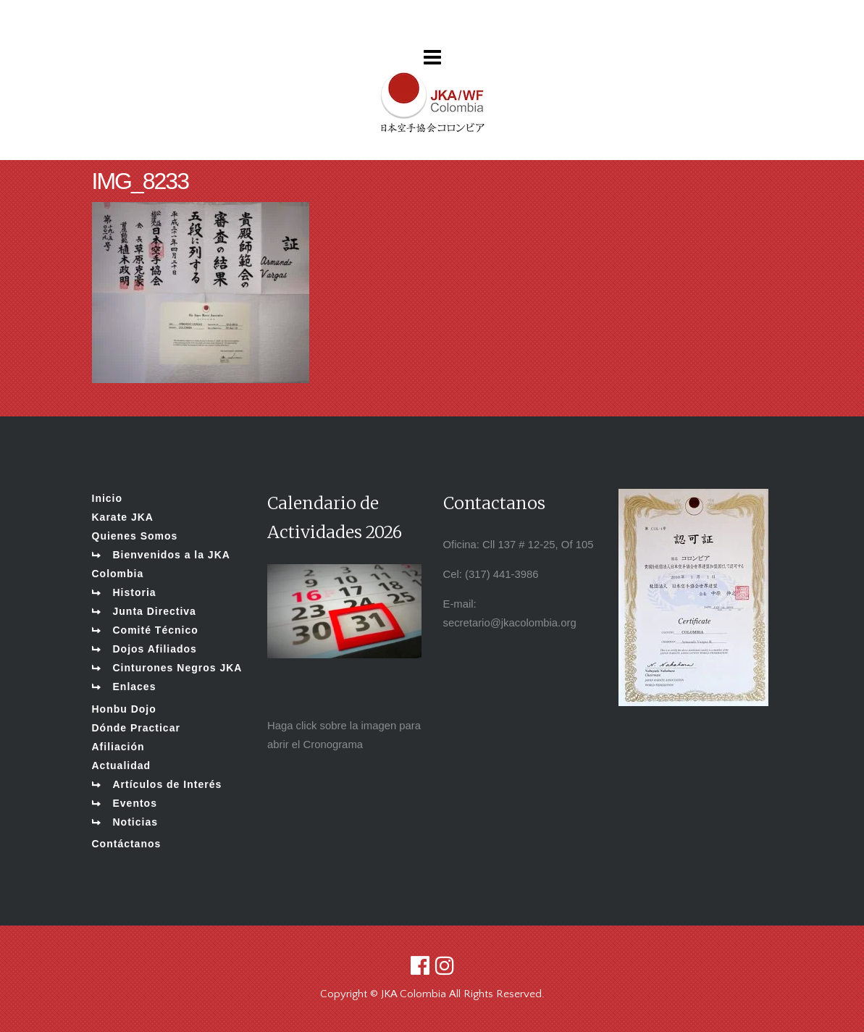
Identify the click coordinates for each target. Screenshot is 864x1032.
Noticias (135, 822)
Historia (134, 592)
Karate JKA (123, 517)
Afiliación (118, 746)
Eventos (135, 803)
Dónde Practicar (136, 728)
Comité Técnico (155, 630)
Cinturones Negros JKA (178, 668)
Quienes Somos (135, 536)
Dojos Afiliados (155, 649)
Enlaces (134, 686)
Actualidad (121, 765)
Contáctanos (127, 843)
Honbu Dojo (124, 709)
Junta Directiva (154, 611)
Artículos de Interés (167, 784)
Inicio (107, 498)
